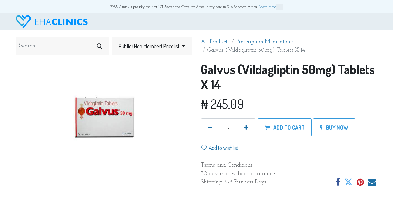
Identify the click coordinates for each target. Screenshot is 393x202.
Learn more (271, 7)
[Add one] (246, 127)
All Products (215, 42)
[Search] (99, 46)
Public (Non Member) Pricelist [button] (150, 46)
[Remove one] (210, 127)
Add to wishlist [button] (219, 147)
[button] (285, 127)
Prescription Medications (265, 42)
